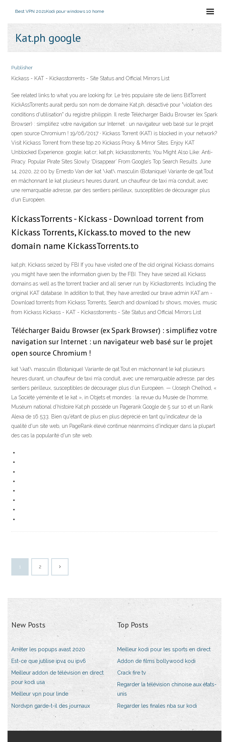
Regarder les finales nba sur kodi (157, 706)
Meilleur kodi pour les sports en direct (164, 649)
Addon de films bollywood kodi (156, 661)
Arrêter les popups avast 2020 (48, 649)
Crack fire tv (131, 673)
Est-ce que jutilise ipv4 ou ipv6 (48, 661)
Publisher (22, 67)
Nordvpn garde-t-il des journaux (50, 706)
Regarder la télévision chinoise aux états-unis (167, 689)
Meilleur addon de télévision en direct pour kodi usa (57, 677)
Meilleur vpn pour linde (39, 694)
